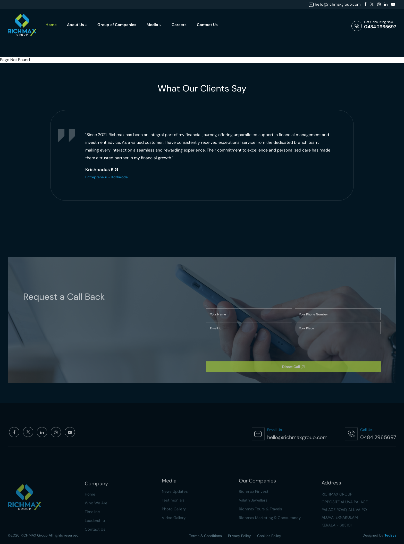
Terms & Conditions (205, 535)
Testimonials (173, 526)
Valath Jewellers (253, 526)
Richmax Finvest (253, 517)
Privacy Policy (239, 535)
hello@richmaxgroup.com (337, 4)
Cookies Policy (269, 535)
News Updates (175, 517)
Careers (179, 24)
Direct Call (293, 396)
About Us (77, 24)
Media (154, 24)
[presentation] (43, 151)
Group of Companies (116, 24)
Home (51, 24)
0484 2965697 (380, 27)
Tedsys (390, 535)
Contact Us (207, 24)
